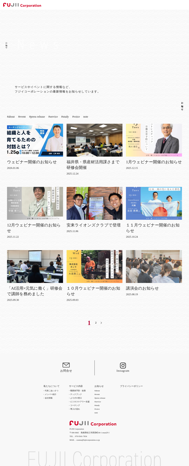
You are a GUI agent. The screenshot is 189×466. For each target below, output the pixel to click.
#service (53, 117)
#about (11, 117)
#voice (76, 117)
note (85, 117)
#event (22, 117)
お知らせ (182, 105)
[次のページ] (101, 323)
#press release (37, 117)
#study (65, 117)
